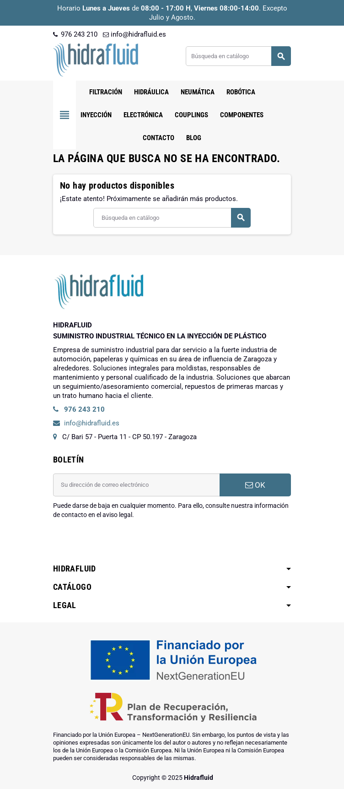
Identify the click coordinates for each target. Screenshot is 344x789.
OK (255, 485)
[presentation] (122, 542)
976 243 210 (75, 34)
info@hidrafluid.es (134, 34)
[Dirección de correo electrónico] (136, 484)
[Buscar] (238, 56)
